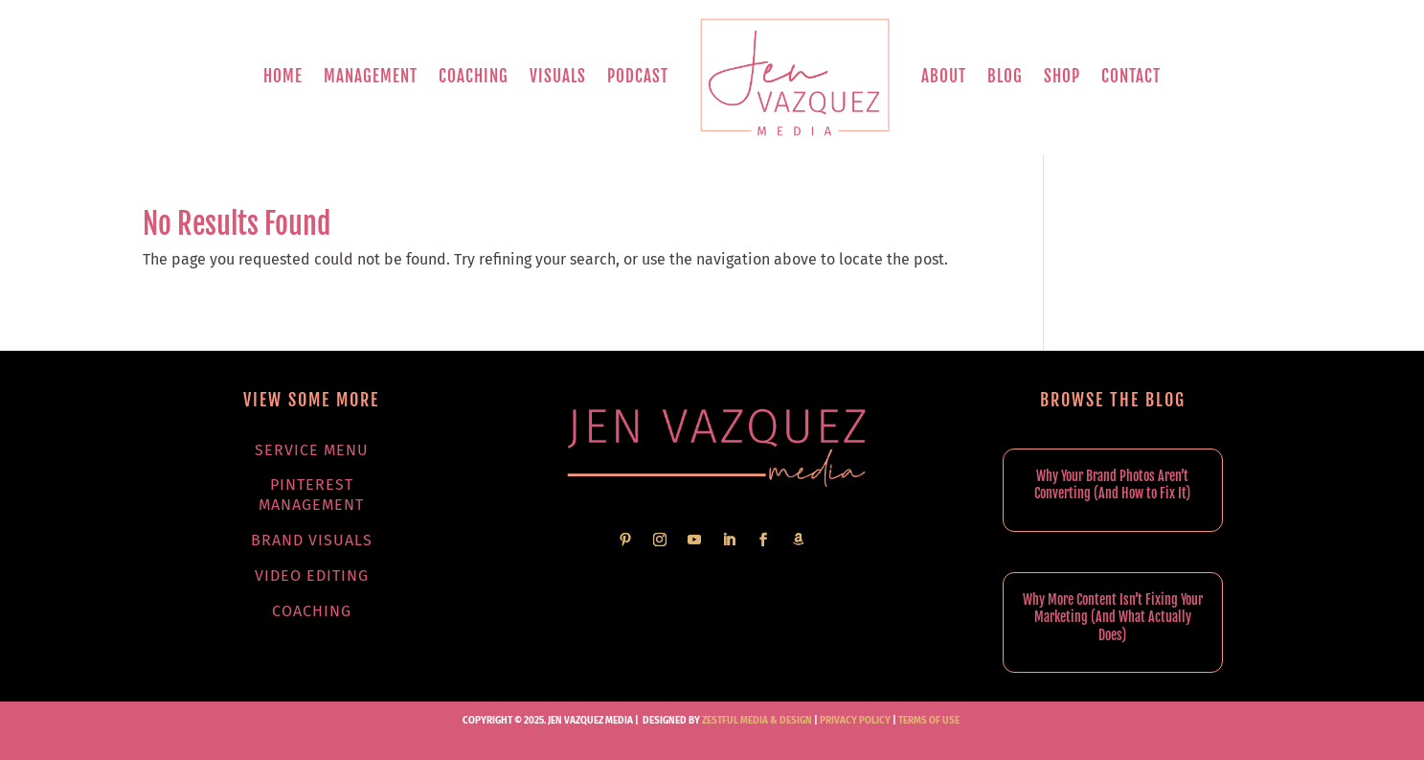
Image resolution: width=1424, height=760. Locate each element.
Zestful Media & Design (756, 720)
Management (371, 76)
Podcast (637, 76)
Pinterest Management (311, 494)
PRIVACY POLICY (855, 720)
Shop (1062, 76)
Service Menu (312, 450)
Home (283, 76)
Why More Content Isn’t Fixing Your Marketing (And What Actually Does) (1113, 616)
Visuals (558, 76)
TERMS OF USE (929, 720)
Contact (1131, 76)
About (943, 76)
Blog (1005, 76)
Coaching (474, 76)
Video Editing (312, 575)
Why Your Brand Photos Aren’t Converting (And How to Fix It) (1112, 484)
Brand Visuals (312, 540)
